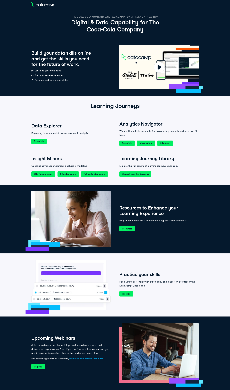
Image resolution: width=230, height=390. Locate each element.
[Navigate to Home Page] (43, 4)
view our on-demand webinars (86, 358)
